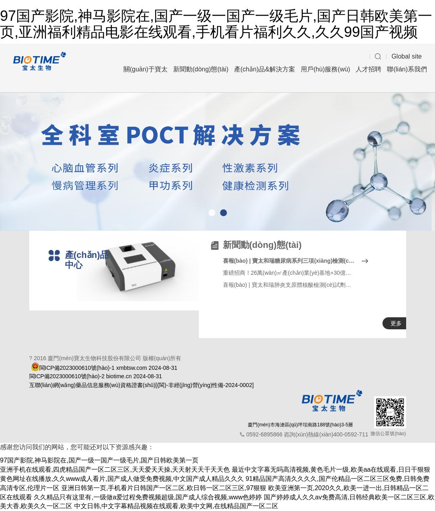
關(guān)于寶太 (145, 69)
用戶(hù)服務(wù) (325, 69)
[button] (211, 212)
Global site (406, 56)
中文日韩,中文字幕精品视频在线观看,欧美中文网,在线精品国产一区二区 (176, 506)
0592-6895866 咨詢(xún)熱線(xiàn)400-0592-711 (307, 434)
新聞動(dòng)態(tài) (201, 69)
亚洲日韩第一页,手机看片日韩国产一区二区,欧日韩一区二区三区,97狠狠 (163, 488)
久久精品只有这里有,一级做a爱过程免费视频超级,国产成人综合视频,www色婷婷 (148, 497)
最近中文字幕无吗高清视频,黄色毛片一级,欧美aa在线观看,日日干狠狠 (331, 469)
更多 (396, 323)
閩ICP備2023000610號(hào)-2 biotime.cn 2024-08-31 (95, 376)
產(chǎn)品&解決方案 (264, 69)
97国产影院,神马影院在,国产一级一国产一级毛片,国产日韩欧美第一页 (99, 460)
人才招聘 (368, 69)
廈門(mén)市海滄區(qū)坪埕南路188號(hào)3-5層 (300, 425)
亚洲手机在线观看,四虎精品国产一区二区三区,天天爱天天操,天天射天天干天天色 (115, 469)
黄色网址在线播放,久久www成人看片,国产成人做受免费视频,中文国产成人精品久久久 (122, 478)
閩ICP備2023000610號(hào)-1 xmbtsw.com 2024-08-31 (108, 368)
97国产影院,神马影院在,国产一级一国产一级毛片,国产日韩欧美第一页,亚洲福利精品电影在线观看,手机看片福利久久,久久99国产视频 (216, 24)
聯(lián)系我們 (407, 69)
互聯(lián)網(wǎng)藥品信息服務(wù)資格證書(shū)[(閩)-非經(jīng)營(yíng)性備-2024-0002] (141, 385)
